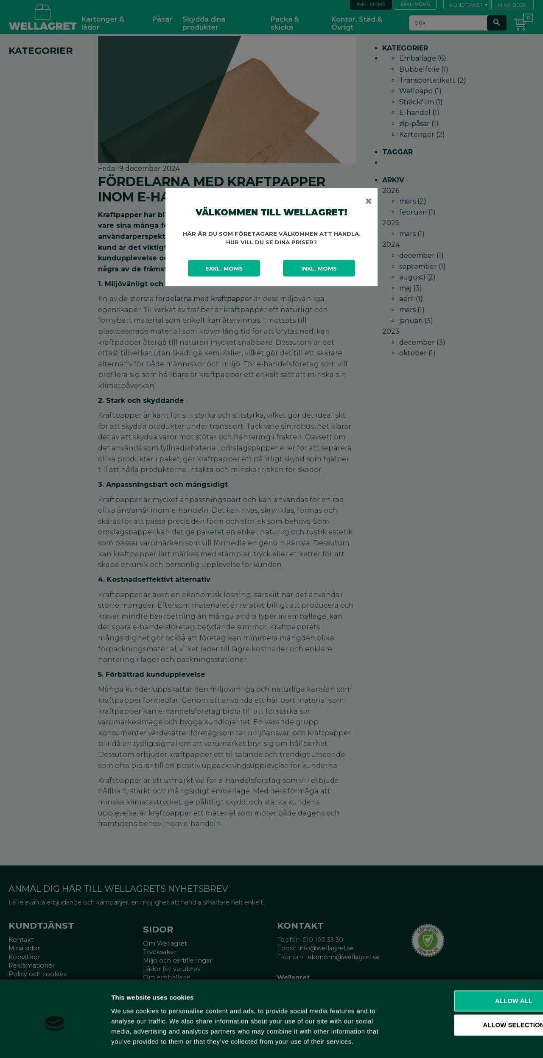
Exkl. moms (224, 268)
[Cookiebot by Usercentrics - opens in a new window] (55, 1041)
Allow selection (472, 990)
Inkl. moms (319, 268)
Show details (445, 1041)
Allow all (472, 966)
